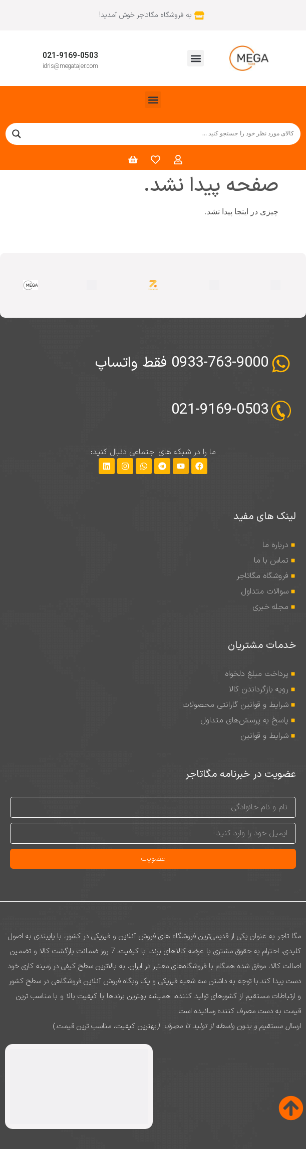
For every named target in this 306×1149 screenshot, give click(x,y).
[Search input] (162, 134)
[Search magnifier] (17, 134)
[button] (195, 58)
